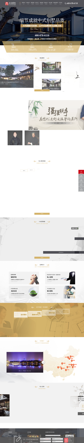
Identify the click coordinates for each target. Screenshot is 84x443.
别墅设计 (23, 2)
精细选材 (41, 2)
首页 (20, 2)
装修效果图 (55, 2)
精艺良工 (37, 2)
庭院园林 (32, 2)
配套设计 (46, 2)
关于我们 (60, 2)
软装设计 (28, 2)
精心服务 (50, 2)
